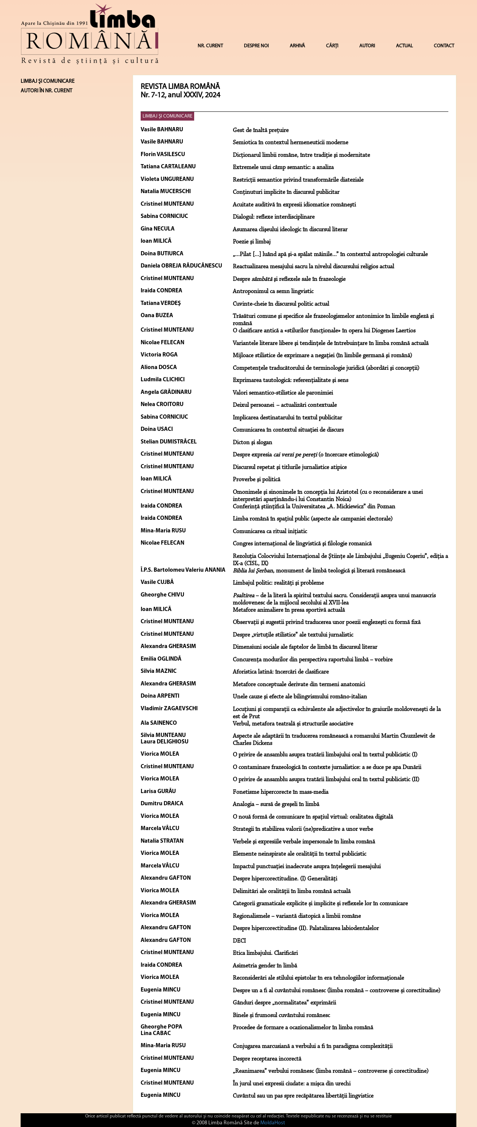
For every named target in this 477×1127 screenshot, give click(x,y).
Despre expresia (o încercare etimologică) (306, 455)
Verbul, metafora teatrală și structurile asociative (293, 724)
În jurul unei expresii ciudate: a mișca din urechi (291, 1084)
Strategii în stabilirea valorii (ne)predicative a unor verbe (303, 829)
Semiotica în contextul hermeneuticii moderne (290, 143)
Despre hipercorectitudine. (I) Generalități (285, 879)
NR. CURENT (210, 46)
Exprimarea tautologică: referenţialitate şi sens (290, 380)
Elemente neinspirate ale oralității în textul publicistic (299, 854)
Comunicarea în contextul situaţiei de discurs (288, 430)
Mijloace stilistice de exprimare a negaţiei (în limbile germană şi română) (322, 356)
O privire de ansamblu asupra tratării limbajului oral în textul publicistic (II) (326, 780)
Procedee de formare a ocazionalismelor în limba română (303, 1028)
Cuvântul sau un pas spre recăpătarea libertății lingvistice (303, 1096)
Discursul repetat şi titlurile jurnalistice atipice (290, 467)
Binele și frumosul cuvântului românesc (281, 1016)
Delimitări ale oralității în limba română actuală (291, 891)
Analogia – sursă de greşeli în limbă (276, 804)
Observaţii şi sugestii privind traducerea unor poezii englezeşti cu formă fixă (326, 622)
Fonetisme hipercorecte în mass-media (280, 792)
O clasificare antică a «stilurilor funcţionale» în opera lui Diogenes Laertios (324, 331)
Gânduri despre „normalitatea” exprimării (284, 1003)
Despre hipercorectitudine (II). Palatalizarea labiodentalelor (306, 928)
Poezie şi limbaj (252, 242)
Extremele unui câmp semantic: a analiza (283, 167)
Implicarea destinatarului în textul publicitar (287, 418)
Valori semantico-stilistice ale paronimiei (283, 393)
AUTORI (367, 46)
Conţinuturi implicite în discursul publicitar (286, 192)
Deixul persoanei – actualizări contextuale (285, 405)
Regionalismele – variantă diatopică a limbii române (297, 916)
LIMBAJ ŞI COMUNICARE (167, 116)
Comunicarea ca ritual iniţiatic (270, 532)
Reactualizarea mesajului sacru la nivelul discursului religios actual (313, 267)
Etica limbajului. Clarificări (265, 953)
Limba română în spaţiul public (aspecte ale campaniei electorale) (313, 519)
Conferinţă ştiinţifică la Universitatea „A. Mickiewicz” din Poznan (314, 507)
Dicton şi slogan (252, 443)
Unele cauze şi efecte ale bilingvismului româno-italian (300, 697)
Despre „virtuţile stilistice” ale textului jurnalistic (293, 635)
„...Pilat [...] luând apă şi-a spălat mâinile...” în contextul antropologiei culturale (330, 255)
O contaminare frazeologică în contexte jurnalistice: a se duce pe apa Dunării (327, 767)
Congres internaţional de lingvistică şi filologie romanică (302, 544)
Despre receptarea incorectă (267, 1059)
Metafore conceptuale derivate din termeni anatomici (299, 685)
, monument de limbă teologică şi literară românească (319, 571)
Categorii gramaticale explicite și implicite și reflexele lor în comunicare (320, 904)
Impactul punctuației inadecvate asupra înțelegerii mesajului (307, 867)
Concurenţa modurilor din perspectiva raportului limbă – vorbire (313, 660)
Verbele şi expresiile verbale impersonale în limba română (304, 842)
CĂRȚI (332, 46)
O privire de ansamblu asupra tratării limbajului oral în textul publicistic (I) (325, 755)
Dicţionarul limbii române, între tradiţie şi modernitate (301, 155)
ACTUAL (404, 46)
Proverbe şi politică (256, 480)
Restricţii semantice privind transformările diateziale (298, 180)
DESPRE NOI (256, 46)
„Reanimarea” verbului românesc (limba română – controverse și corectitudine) (330, 1071)
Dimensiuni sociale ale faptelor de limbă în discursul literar (305, 647)
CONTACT (444, 46)
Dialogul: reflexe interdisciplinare (274, 217)
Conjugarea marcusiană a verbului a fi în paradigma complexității (313, 1046)
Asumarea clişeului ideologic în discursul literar (290, 230)
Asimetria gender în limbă (265, 966)
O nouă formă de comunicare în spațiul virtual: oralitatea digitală (313, 817)
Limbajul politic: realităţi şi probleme (278, 583)
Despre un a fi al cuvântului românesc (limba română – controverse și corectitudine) (336, 991)
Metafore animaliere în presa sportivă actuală (289, 610)
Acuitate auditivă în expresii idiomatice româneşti (294, 205)
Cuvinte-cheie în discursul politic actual (281, 304)
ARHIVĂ (297, 46)
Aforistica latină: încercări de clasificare (281, 672)
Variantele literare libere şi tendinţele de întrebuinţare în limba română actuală (330, 343)
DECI (239, 941)
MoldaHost (272, 1123)
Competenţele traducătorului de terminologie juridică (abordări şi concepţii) (326, 368)
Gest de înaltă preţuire (261, 130)
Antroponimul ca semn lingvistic (273, 292)
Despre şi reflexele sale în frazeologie (289, 279)
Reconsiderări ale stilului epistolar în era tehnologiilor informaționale (318, 978)
